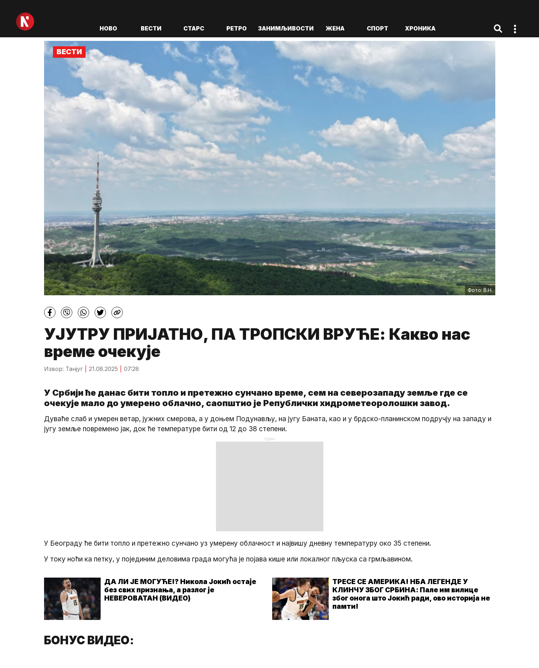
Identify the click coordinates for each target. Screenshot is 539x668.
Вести (151, 28)
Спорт (377, 28)
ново (108, 28)
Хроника (420, 28)
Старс (193, 28)
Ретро (236, 28)
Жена (335, 28)
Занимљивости (286, 28)
